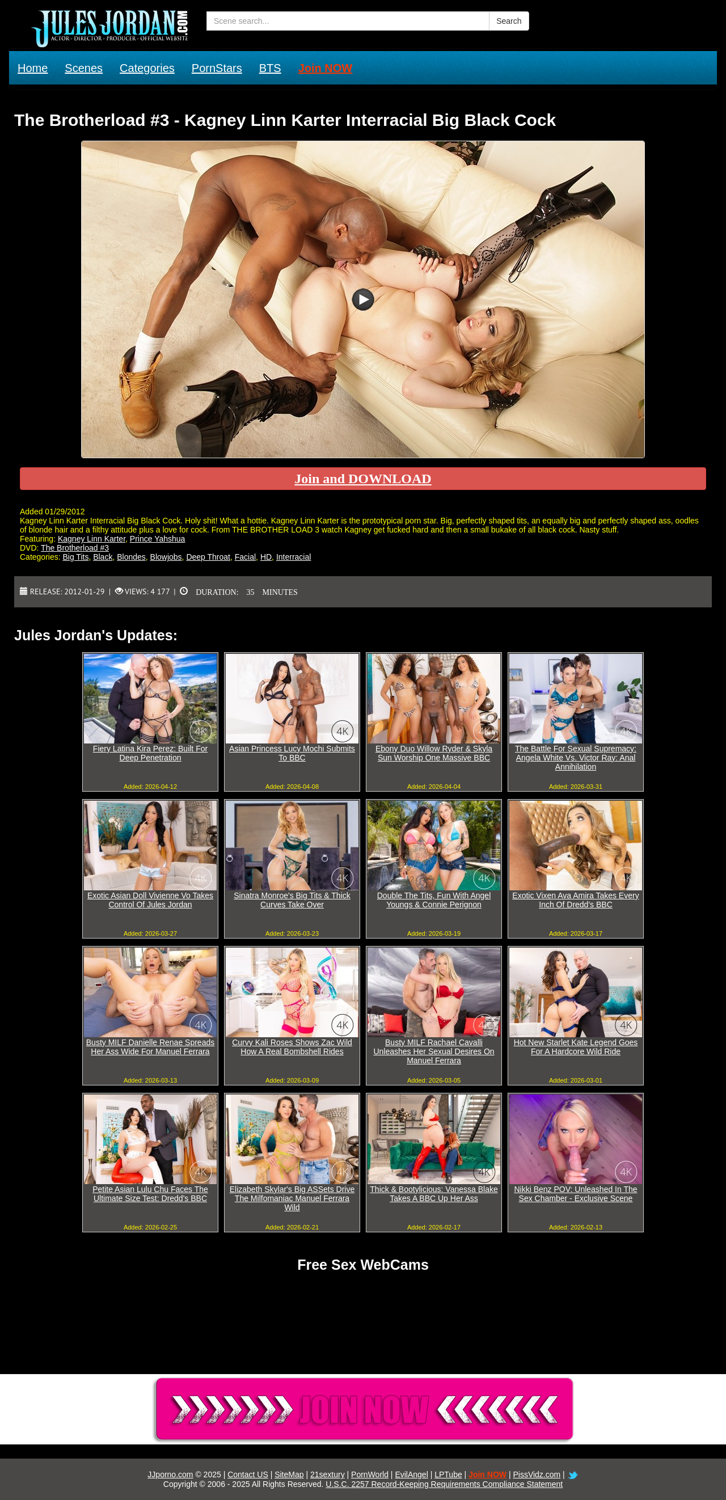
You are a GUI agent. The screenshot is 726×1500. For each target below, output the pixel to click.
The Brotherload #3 (75, 547)
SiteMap (289, 1474)
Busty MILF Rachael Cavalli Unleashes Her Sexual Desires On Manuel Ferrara (433, 1051)
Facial (245, 556)
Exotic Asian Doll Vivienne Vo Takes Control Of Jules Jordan (150, 900)
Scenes (84, 68)
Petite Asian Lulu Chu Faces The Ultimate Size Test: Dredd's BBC (150, 1194)
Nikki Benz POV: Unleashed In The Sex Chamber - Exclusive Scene (575, 1194)
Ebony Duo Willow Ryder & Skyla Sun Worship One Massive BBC (433, 753)
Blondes (131, 556)
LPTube (448, 1474)
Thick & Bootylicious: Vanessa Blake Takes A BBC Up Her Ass (433, 1194)
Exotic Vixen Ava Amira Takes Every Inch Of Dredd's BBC (575, 900)
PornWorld (370, 1474)
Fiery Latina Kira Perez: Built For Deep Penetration (150, 753)
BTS (270, 68)
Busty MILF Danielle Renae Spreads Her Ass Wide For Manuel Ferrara (150, 1047)
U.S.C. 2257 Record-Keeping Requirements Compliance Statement (444, 1484)
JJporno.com (170, 1474)
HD (266, 556)
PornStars (217, 68)
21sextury (327, 1474)
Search (508, 21)
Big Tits (75, 556)
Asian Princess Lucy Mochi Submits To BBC (292, 753)
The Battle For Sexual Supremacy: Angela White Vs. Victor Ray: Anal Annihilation (575, 757)
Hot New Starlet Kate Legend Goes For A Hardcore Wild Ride (576, 1047)
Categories (147, 68)
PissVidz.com (536, 1474)
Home (33, 68)
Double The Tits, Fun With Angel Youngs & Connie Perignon (434, 900)
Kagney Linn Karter (91, 538)
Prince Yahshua (157, 538)
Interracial (293, 556)
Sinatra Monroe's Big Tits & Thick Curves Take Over (292, 900)
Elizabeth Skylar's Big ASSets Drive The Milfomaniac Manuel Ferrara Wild (292, 1198)
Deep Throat (208, 556)
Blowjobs (166, 556)
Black (102, 556)
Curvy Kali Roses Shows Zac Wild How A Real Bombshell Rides (292, 1047)
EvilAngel (411, 1474)
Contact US (247, 1474)
